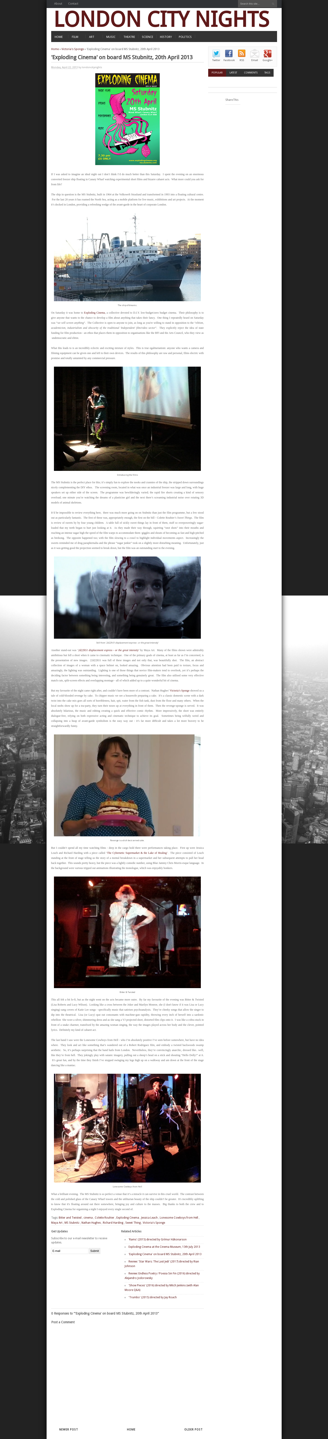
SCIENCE (147, 37)
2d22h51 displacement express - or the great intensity (108, 650)
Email (254, 60)
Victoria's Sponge (73, 49)
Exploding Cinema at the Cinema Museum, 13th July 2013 (164, 1246)
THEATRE (129, 37)
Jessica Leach (149, 1217)
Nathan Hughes (91, 1222)
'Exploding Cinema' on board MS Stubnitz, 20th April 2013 (165, 1254)
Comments (251, 72)
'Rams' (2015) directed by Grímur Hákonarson (158, 1239)
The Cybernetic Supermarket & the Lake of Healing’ (137, 852)
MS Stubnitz (71, 1222)
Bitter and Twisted (70, 1217)
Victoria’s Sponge (180, 690)
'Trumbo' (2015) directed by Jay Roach (153, 1297)
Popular (217, 72)
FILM (75, 37)
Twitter (216, 60)
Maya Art (56, 1222)
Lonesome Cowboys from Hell (179, 1217)
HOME (59, 37)
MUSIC (110, 37)
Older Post (193, 1429)
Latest (233, 72)
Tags (267, 72)
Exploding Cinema (94, 312)
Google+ (268, 60)
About (58, 3)
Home (55, 49)
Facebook (229, 60)
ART (91, 37)
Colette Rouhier (104, 1217)
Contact (73, 3)
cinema (88, 1217)
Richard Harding (113, 1222)
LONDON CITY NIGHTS (161, 19)
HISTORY (166, 37)
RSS (242, 60)
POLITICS (185, 37)
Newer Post (68, 1429)
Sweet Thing (133, 1222)
